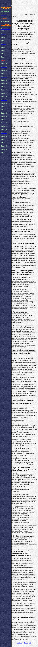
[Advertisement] (24, 10)
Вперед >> (27, 643)
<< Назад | (20, 643)
